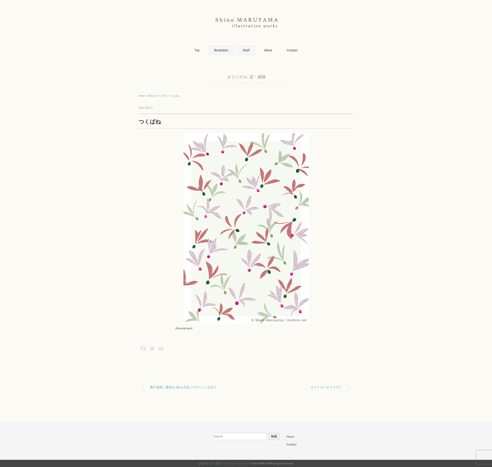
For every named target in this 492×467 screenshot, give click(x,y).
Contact (292, 50)
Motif (246, 50)
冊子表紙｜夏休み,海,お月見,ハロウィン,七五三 (183, 387)
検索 (274, 436)
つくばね (174, 95)
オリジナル (237, 77)
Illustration (221, 50)
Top (197, 50)
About (268, 50)
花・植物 (257, 77)
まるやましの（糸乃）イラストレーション (222, 463)
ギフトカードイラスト (326, 387)
